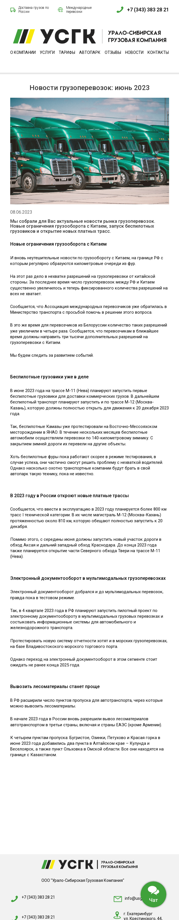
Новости (134, 52)
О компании (23, 52)
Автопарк (89, 52)
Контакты (158, 52)
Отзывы (113, 52)
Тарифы (67, 52)
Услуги (47, 52)
